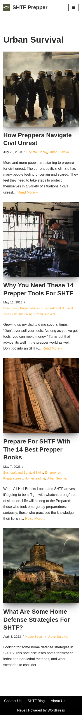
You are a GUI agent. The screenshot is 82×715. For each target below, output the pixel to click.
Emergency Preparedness (21, 308)
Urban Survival (59, 152)
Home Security (35, 636)
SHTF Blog (36, 701)
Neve (21, 710)
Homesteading (35, 478)
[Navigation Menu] (73, 7)
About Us (58, 701)
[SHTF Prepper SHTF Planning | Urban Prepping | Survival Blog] (25, 7)
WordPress (56, 710)
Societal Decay (36, 152)
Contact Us (12, 701)
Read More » (27, 192)
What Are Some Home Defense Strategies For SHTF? (36, 619)
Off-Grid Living (22, 314)
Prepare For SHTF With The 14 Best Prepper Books (36, 449)
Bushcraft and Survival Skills (23, 472)
